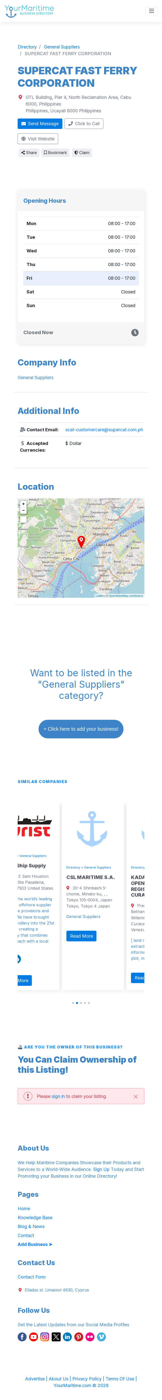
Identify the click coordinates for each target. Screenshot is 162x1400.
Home (24, 1208)
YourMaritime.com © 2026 (81, 1385)
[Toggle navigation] (151, 11)
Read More (36, 980)
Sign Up (101, 1169)
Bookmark (55, 152)
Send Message (40, 123)
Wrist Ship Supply (43, 866)
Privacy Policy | (89, 1378)
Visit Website (38, 138)
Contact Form (32, 1277)
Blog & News (31, 1226)
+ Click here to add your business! (81, 729)
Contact (26, 1235)
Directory (28, 856)
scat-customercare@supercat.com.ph (104, 429)
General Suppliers (52, 856)
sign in (58, 1096)
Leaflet (100, 595)
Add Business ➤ (35, 1244)
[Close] (135, 1096)
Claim (81, 152)
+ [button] (23, 504)
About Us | (60, 1378)
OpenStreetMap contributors (126, 595)
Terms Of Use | (121, 1378)
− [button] (23, 511)
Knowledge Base (35, 1217)
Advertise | (37, 1378)
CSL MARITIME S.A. (110, 877)
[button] (73, 1003)
